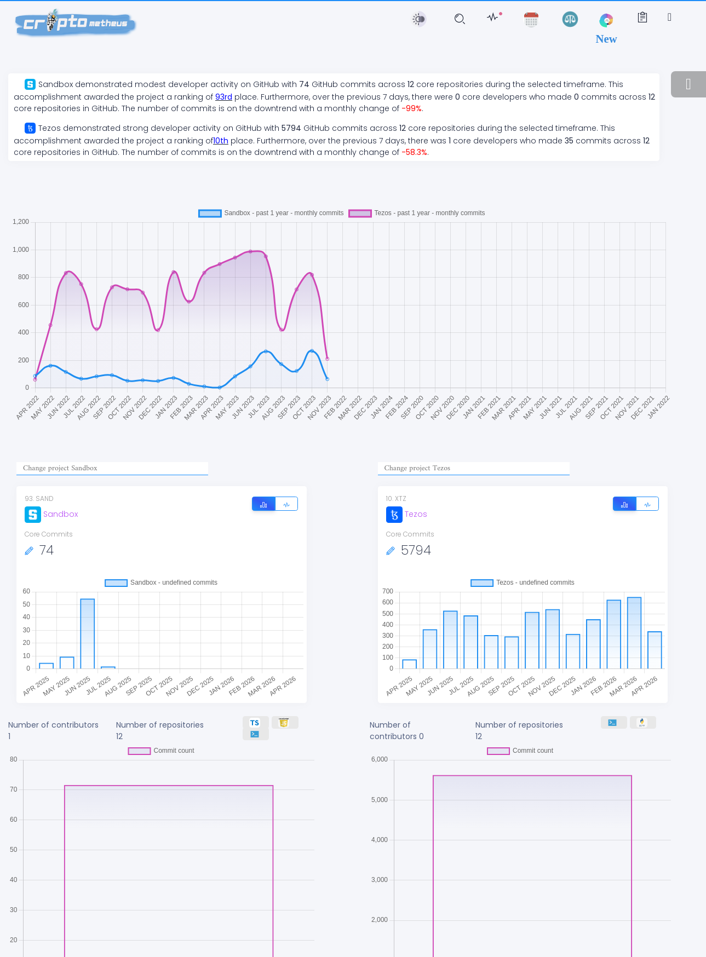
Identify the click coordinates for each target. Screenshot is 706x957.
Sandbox (51, 514)
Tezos (406, 514)
